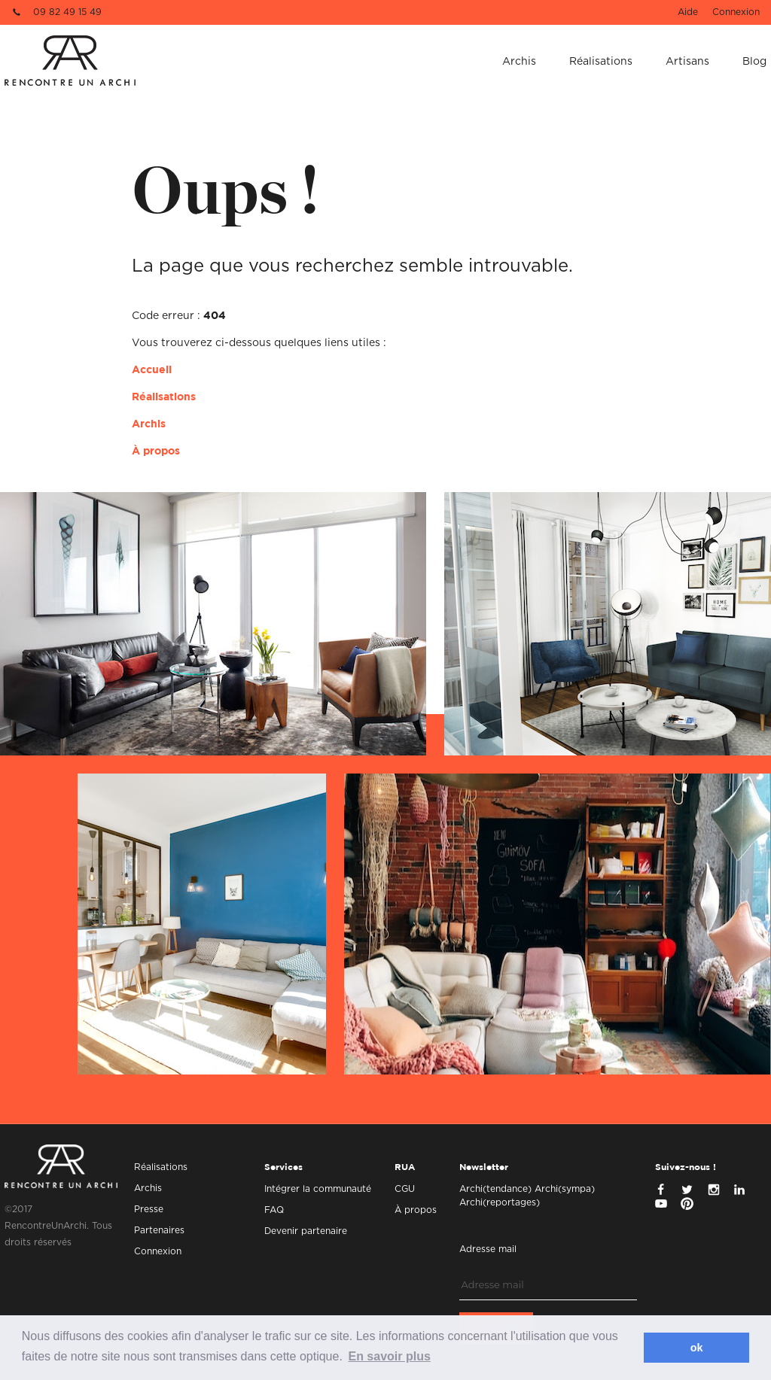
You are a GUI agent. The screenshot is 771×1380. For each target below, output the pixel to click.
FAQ (274, 1209)
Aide (688, 12)
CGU (405, 1188)
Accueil (152, 370)
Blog (754, 61)
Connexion (736, 12)
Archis (519, 61)
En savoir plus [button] (389, 1356)
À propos (156, 451)
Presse (148, 1209)
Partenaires (159, 1230)
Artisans (687, 61)
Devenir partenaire (305, 1231)
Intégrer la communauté (317, 1188)
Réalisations (600, 61)
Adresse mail (488, 1249)
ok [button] (696, 1348)
